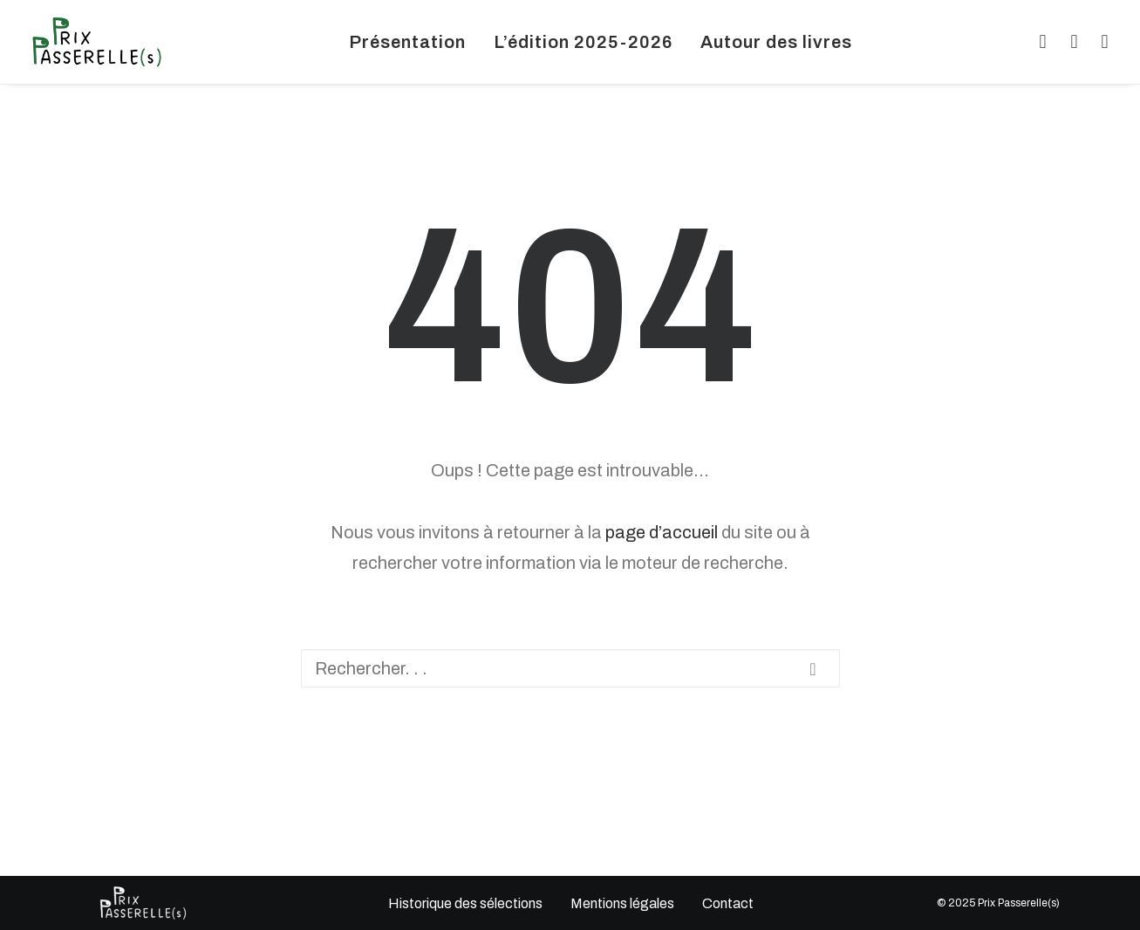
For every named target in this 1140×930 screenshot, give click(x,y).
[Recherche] (570, 668)
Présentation (407, 41)
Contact (727, 903)
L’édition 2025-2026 (583, 41)
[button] (1040, 42)
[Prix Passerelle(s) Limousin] (96, 42)
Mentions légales (621, 903)
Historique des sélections (464, 903)
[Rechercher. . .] (570, 668)
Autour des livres (776, 41)
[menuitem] (407, 42)
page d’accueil (661, 532)
